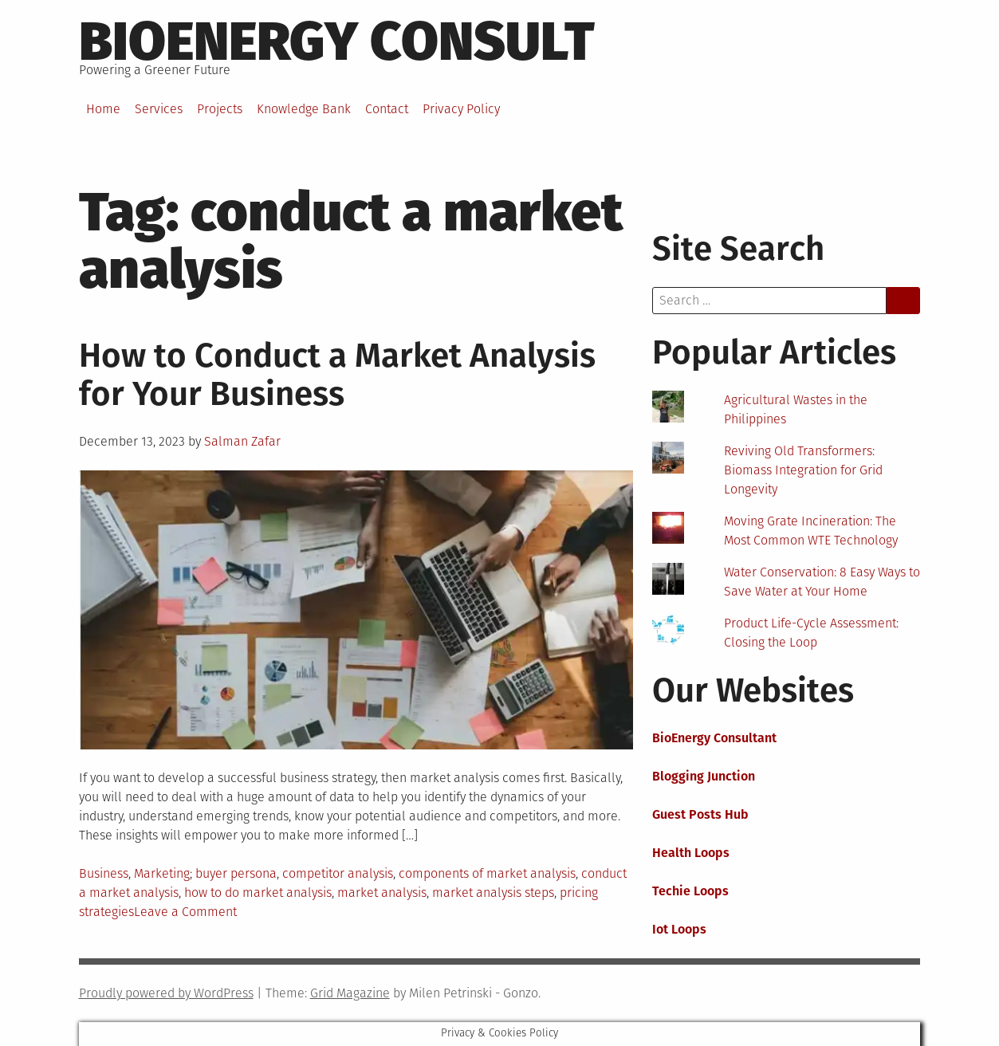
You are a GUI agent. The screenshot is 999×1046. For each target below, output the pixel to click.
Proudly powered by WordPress (166, 993)
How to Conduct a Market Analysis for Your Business (337, 375)
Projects (219, 108)
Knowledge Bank (304, 108)
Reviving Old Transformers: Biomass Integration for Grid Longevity (803, 470)
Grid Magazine (350, 993)
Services (159, 108)
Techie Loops (690, 891)
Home (103, 108)
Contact (386, 108)
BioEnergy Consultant (714, 737)
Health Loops (691, 852)
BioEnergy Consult (337, 41)
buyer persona (236, 873)
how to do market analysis (258, 892)
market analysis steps (493, 892)
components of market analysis (487, 873)
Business (103, 873)
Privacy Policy (461, 108)
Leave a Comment (185, 911)
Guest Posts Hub (700, 814)
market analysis (382, 892)
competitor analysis (337, 873)
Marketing (162, 873)
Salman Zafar (242, 441)
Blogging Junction (703, 776)
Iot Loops (679, 929)
